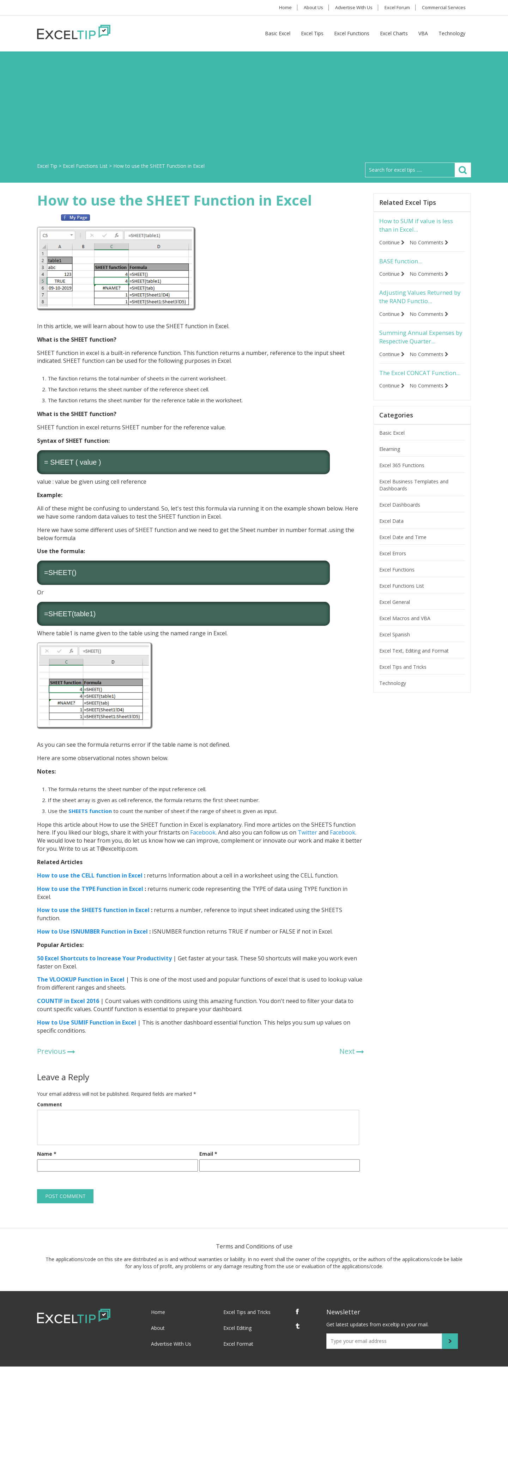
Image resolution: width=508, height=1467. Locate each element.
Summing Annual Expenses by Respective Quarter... (420, 340)
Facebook (202, 832)
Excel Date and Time (403, 551)
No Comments (430, 243)
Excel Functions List (401, 600)
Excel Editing (237, 1328)
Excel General (394, 616)
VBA (423, 33)
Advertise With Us (349, 8)
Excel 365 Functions (401, 479)
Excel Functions (351, 33)
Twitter (306, 832)
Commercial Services (443, 8)
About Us (307, 8)
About (158, 1328)
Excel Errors (392, 567)
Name (46, 1153)
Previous (51, 1051)
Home (276, 8)
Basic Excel (277, 33)
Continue (392, 243)
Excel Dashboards (399, 519)
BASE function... (402, 262)
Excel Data (391, 535)
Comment (49, 1104)
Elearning (389, 463)
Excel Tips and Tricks (403, 681)
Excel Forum (395, 8)
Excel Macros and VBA (404, 632)
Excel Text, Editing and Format (414, 665)
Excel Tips (312, 33)
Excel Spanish (394, 649)
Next (347, 1051)
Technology (452, 33)
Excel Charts (394, 33)
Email (208, 1153)
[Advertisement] (254, 109)
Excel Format (238, 1343)
